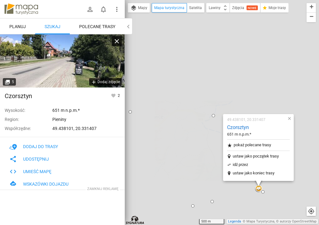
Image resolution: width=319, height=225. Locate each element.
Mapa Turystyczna (260, 221)
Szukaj (52, 26)
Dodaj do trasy (33, 146)
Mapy (138, 8)
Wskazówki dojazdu (39, 184)
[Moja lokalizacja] (311, 211)
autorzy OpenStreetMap (298, 221)
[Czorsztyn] (62, 61)
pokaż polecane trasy (212, 69)
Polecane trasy (97, 26)
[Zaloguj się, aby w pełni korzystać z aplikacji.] (113, 95)
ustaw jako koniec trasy (217, 96)
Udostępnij (29, 159)
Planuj (17, 26)
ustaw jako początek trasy (219, 80)
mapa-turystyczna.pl (21, 9)
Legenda (234, 221)
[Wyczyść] (117, 41)
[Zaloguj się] (90, 9)
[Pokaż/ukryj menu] (117, 9)
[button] (176, 39)
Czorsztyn (201, 51)
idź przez (203, 88)
